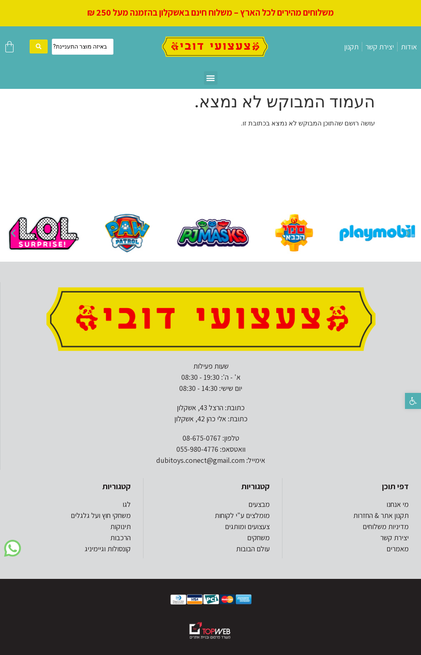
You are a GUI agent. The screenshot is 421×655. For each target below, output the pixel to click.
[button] (413, 401)
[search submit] (39, 46)
